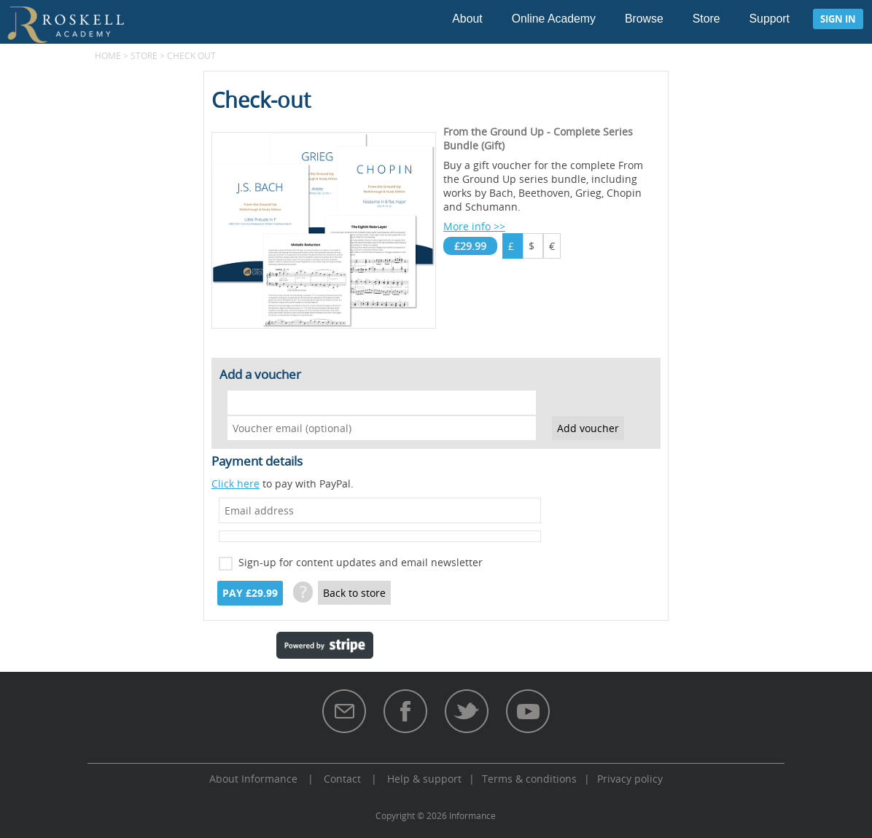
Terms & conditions (529, 779)
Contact (342, 779)
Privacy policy (630, 779)
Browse (644, 18)
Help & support (424, 779)
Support (770, 18)
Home (108, 55)
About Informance (253, 779)
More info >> (474, 226)
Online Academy (554, 18)
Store (706, 18)
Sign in (838, 19)
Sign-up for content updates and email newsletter (360, 562)
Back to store (354, 593)
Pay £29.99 (250, 593)
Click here (235, 483)
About (467, 18)
